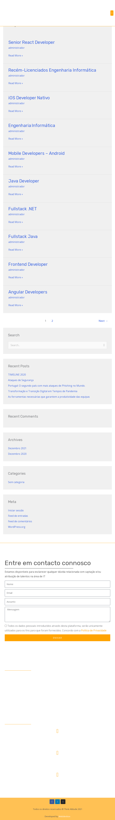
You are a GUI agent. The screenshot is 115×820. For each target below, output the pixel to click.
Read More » (15, 55)
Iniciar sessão (16, 510)
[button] (111, 13)
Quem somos (13, 676)
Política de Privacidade (93, 630)
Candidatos (12, 682)
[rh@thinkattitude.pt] (57, 774)
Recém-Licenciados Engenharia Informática (52, 70)
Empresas (11, 689)
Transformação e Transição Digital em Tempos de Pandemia (42, 391)
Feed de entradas (18, 516)
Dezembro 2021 (17, 448)
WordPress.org (16, 527)
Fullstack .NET (22, 208)
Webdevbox (64, 816)
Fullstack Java (23, 236)
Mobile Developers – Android (36, 153)
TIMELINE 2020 (17, 374)
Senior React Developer (31, 42)
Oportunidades (14, 695)
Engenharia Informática (32, 125)
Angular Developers (27, 292)
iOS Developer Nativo (29, 97)
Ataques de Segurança (20, 380)
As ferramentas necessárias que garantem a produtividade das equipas (49, 396)
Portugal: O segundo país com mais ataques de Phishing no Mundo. (46, 385)
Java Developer (23, 181)
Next (103, 321)
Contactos (11, 701)
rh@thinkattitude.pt (57, 783)
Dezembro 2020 (17, 454)
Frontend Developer (28, 264)
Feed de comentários (20, 521)
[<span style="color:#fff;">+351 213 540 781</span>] (57, 753)
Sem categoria (16, 482)
